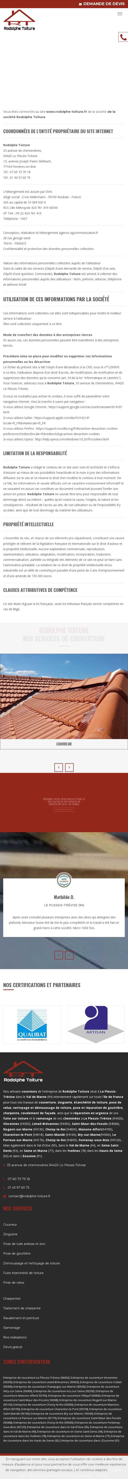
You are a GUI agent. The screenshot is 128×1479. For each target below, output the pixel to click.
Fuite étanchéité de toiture (23, 1273)
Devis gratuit (12, 1347)
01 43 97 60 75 (18, 1187)
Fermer (103, 1475)
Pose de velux (13, 1282)
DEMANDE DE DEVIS (104, 4)
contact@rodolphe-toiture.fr (29, 1196)
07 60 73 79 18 (19, 1179)
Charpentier (12, 1299)
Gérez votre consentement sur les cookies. (60, 1475)
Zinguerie (10, 1234)
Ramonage (11, 1328)
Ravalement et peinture (21, 1318)
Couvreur (10, 1225)
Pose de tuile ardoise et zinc (24, 1244)
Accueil (91, 69)
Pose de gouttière (17, 1253)
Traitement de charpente (22, 1308)
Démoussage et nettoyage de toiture (31, 1263)
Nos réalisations (15, 1337)
